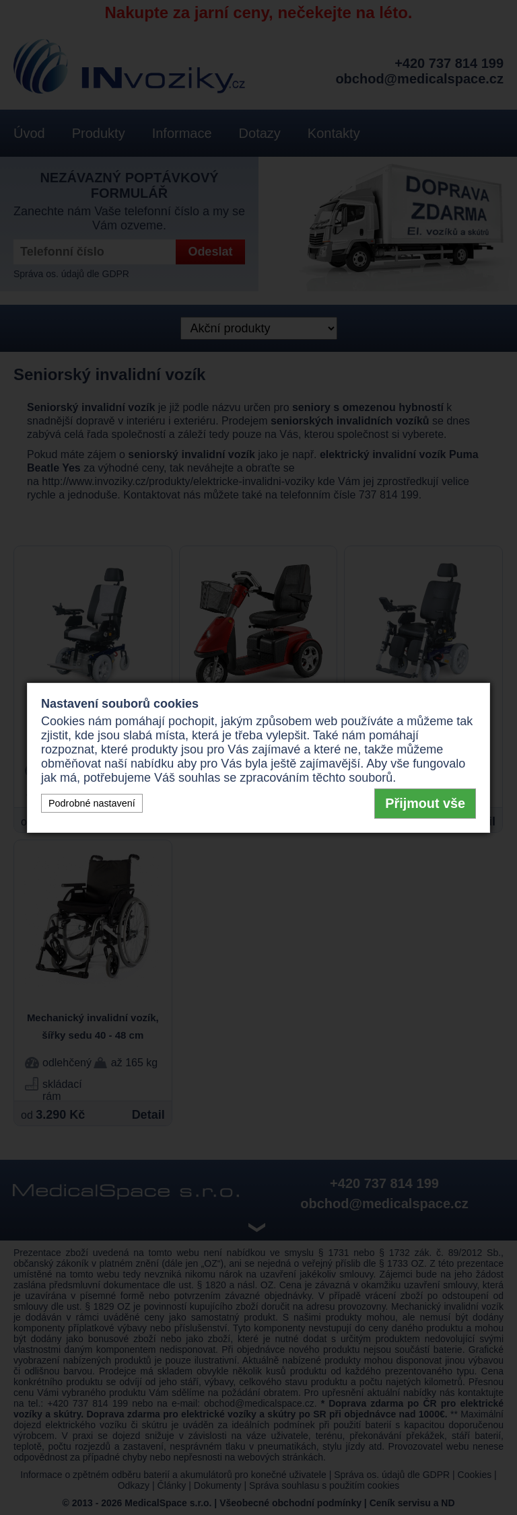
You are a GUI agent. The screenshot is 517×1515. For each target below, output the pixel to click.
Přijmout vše (425, 803)
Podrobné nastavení (91, 803)
